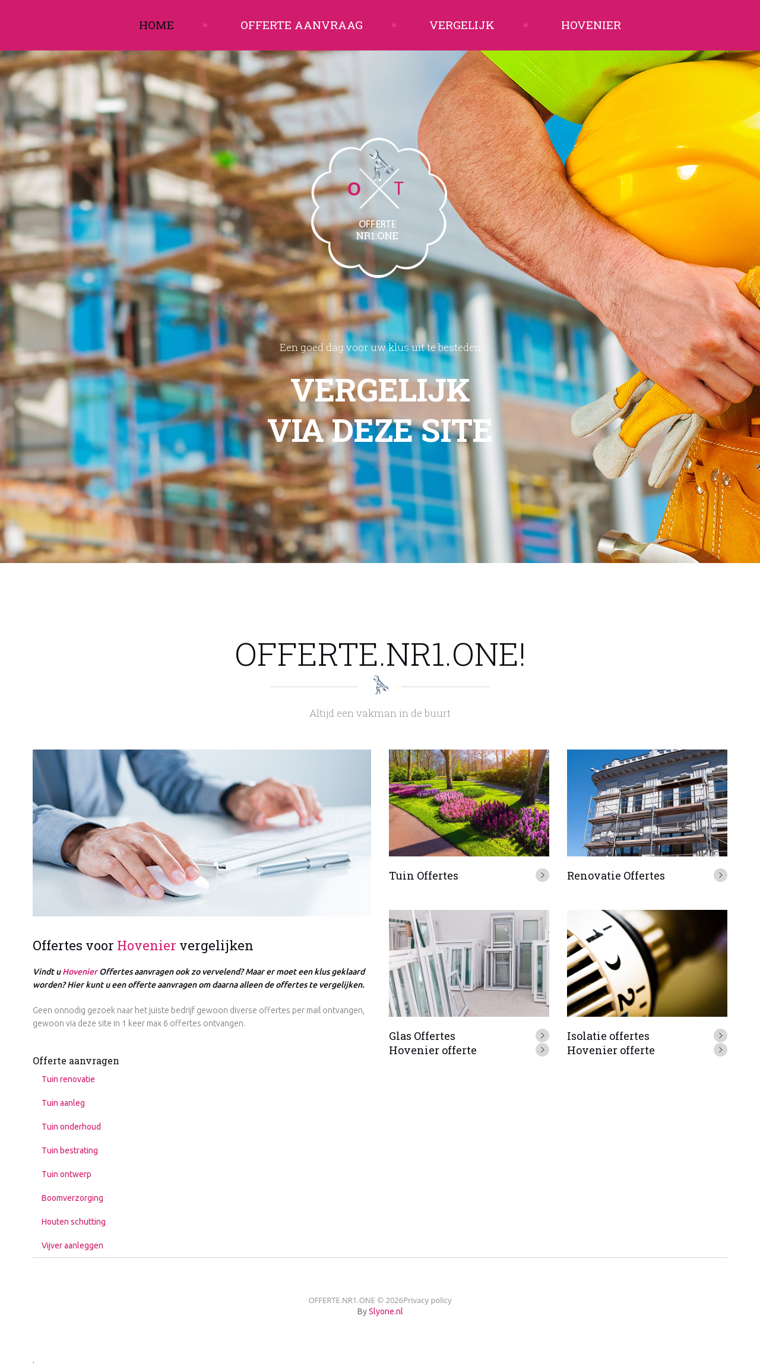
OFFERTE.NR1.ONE (341, 1300)
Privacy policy (427, 1300)
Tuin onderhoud (71, 1126)
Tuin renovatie (68, 1079)
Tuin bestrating (70, 1150)
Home (156, 24)
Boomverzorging (72, 1198)
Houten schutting (74, 1221)
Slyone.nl (386, 1311)
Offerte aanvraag (301, 24)
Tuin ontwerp (66, 1174)
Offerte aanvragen (76, 1060)
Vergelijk (462, 24)
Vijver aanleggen (72, 1245)
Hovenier (591, 24)
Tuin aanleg (63, 1103)
